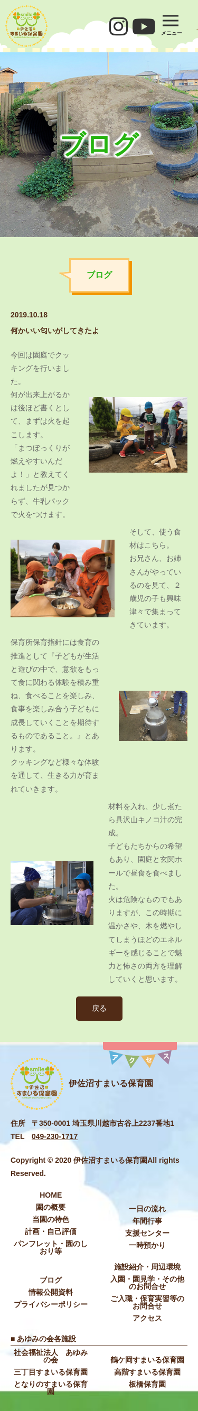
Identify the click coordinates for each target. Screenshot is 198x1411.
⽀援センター (147, 1233)
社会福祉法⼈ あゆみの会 (51, 1356)
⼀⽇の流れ (147, 1209)
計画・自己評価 (51, 1231)
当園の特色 (50, 1219)
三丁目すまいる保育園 (51, 1372)
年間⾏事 (147, 1221)
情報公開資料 (51, 1292)
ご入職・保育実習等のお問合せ (147, 1302)
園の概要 (50, 1207)
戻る (99, 1008)
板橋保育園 (147, 1384)
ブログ (51, 1280)
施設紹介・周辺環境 (147, 1267)
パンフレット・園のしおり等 (51, 1247)
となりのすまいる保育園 (51, 1388)
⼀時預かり (147, 1245)
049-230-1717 (55, 1136)
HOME (51, 1195)
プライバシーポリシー (51, 1304)
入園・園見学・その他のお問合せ (147, 1283)
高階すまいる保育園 (147, 1372)
